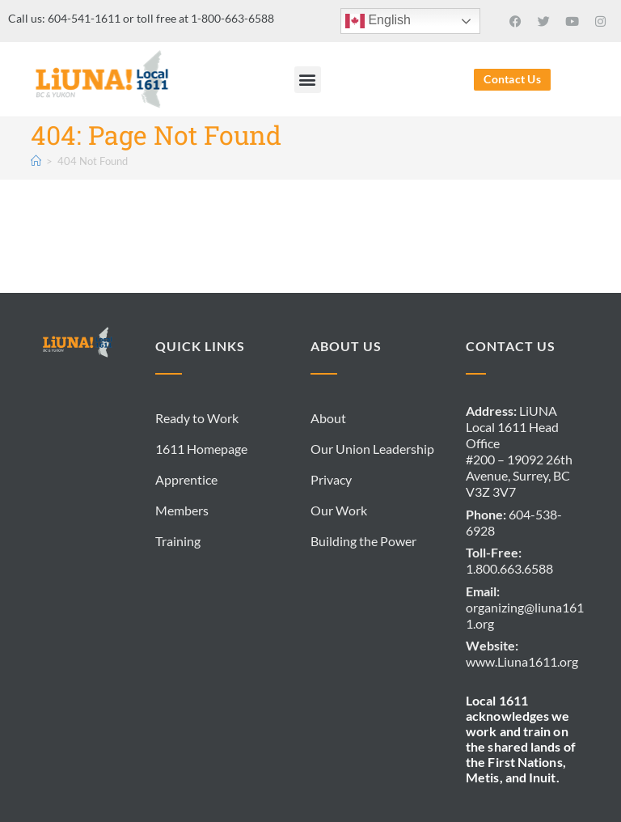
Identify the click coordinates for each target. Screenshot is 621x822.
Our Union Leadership (372, 448)
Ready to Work (197, 418)
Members (182, 510)
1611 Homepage (201, 448)
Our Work (338, 510)
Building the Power (363, 541)
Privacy (331, 479)
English (378, 21)
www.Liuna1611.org (522, 661)
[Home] (36, 161)
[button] (307, 79)
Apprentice (186, 479)
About (328, 418)
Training (178, 541)
